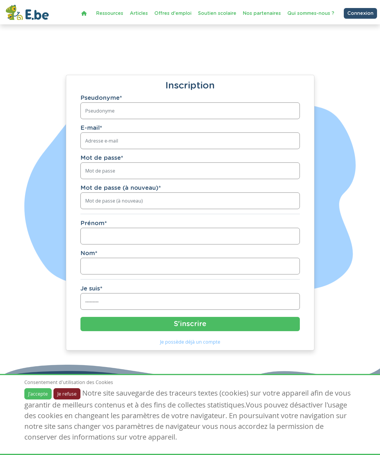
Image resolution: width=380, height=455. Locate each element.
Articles (139, 13)
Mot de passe (101, 158)
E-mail (91, 128)
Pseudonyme (101, 98)
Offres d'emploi (172, 13)
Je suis (91, 289)
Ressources (109, 13)
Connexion (360, 13)
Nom (88, 253)
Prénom (93, 223)
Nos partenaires (262, 13)
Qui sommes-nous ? (310, 13)
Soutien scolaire (217, 13)
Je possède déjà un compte (190, 342)
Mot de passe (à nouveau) (120, 188)
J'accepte (38, 394)
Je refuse (67, 394)
